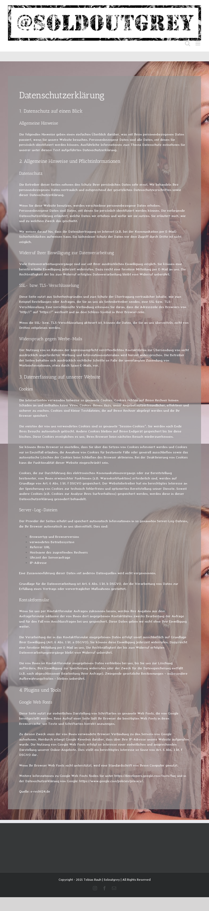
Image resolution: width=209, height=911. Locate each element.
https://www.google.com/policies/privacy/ (111, 781)
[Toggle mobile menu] (198, 43)
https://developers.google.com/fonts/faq (145, 776)
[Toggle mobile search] (187, 43)
